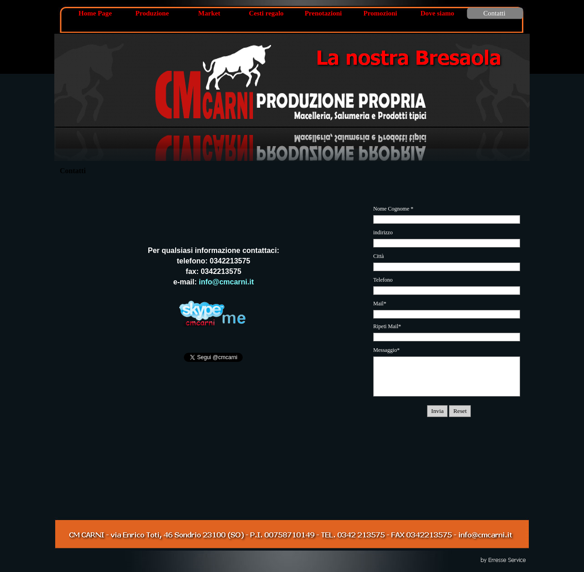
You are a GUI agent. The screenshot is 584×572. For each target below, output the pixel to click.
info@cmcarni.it (226, 282)
